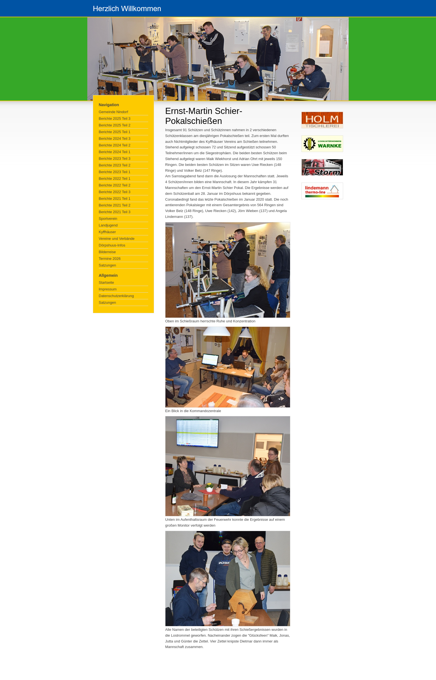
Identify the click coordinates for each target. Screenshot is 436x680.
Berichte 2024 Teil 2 (114, 145)
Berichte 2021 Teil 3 (114, 212)
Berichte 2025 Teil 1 (114, 132)
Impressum (108, 289)
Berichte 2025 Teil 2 (114, 125)
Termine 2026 (110, 258)
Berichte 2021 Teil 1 (114, 198)
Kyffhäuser (107, 232)
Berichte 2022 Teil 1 (114, 178)
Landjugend (108, 225)
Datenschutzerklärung (116, 296)
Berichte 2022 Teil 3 (114, 192)
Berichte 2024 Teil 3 (114, 138)
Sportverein (108, 218)
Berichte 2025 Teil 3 (114, 118)
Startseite (106, 282)
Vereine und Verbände (117, 238)
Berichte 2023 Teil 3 (114, 158)
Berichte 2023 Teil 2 (114, 165)
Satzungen (107, 265)
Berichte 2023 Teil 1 (114, 172)
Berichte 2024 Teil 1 (114, 152)
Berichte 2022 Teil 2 (114, 185)
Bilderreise (107, 252)
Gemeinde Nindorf (113, 112)
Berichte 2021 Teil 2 (114, 205)
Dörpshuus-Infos (112, 245)
